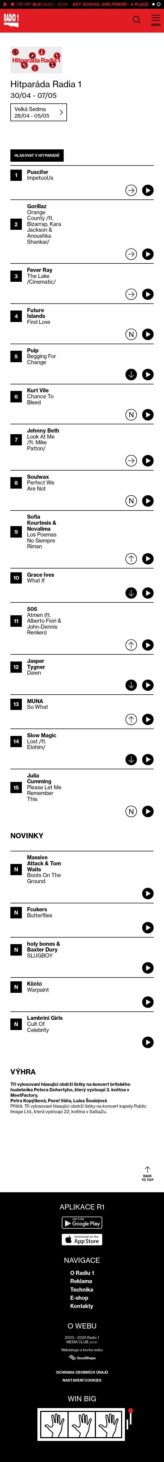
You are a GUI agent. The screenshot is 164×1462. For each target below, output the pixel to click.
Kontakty (81, 1306)
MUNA (35, 701)
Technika (81, 1289)
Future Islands (36, 313)
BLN (37, 4)
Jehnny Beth (43, 430)
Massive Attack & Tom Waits (44, 863)
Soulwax (38, 477)
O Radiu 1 (82, 1273)
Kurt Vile (38, 390)
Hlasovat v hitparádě (37, 155)
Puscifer (37, 172)
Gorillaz (36, 206)
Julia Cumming (39, 778)
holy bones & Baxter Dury (43, 947)
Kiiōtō (34, 984)
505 (32, 609)
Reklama (81, 1281)
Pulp (33, 350)
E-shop (79, 1298)
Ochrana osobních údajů (82, 1372)
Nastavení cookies (82, 1380)
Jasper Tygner (36, 664)
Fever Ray (39, 270)
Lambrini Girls (45, 1018)
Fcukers (37, 909)
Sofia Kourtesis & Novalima (41, 523)
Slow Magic (41, 735)
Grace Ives (40, 575)
